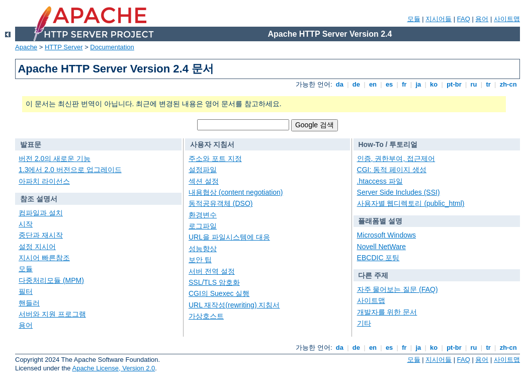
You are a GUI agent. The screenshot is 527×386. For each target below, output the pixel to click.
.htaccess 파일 (380, 181)
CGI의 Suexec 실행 (219, 293)
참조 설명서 (38, 199)
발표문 (30, 144)
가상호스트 (206, 316)
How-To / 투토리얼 (387, 144)
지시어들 (438, 19)
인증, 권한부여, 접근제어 (396, 159)
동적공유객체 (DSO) (221, 203)
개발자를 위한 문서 (387, 312)
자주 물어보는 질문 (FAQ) (397, 289)
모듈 (413, 19)
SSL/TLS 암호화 (214, 282)
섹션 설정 (204, 181)
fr (404, 84)
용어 (481, 19)
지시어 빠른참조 (44, 258)
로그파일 (203, 226)
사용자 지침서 (212, 144)
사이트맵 (507, 19)
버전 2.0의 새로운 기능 (55, 159)
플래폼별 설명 (380, 221)
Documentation (112, 47)
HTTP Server (64, 47)
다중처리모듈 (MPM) (51, 280)
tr (488, 84)
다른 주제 (373, 275)
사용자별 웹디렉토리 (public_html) (411, 203)
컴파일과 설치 (41, 213)
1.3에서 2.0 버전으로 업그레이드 (70, 170)
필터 (26, 291)
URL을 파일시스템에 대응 (229, 237)
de (356, 84)
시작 (26, 224)
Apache (26, 47)
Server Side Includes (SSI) (398, 192)
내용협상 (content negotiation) (236, 192)
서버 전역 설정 (212, 271)
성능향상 (203, 249)
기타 (364, 323)
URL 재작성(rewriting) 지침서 (234, 305)
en (372, 84)
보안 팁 (200, 260)
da (339, 84)
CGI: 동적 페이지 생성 (391, 170)
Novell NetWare (381, 247)
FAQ (463, 19)
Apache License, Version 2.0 (113, 368)
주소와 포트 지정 (215, 159)
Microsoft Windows (386, 235)
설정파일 (203, 170)
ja (418, 84)
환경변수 (203, 215)
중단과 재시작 (41, 235)
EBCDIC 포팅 (378, 258)
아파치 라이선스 (44, 181)
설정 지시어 (37, 247)
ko (434, 84)
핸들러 (29, 303)
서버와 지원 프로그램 (52, 314)
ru (474, 84)
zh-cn (508, 84)
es (389, 84)
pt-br (454, 84)
